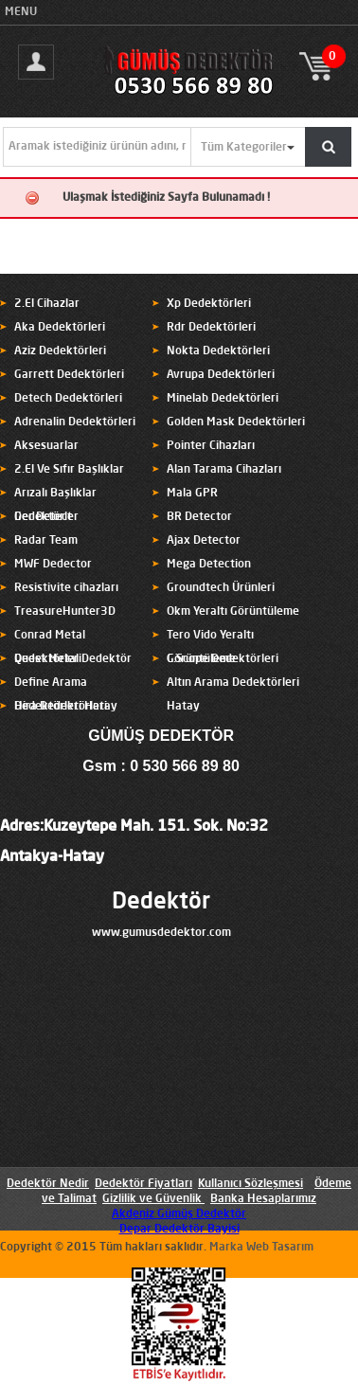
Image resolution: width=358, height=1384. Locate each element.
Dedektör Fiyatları (143, 1184)
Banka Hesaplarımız (263, 1199)
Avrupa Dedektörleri (221, 375)
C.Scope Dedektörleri (222, 659)
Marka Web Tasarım (261, 1247)
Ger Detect (43, 517)
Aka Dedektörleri (59, 327)
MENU (21, 12)
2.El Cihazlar (47, 304)
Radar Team (46, 541)
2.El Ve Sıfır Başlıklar (69, 470)
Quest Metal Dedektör (73, 659)
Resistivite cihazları (66, 588)
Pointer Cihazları (211, 446)
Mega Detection (209, 564)
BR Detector (199, 517)
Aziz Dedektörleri (60, 351)
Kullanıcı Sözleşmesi (250, 1184)
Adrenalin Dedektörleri (74, 422)
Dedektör (161, 902)
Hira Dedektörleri (60, 706)
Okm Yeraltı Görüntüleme (233, 612)
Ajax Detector (204, 541)
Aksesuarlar (46, 446)
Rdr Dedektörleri (211, 327)
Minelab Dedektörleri (222, 398)
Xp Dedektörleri (209, 304)
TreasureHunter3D (65, 612)
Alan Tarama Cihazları (224, 470)
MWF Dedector (53, 564)
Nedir (73, 1184)
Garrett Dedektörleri (69, 375)
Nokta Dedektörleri (218, 351)
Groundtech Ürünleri (221, 588)
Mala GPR (192, 493)
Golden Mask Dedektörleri (236, 422)
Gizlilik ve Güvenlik (152, 1199)
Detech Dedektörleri (68, 398)
